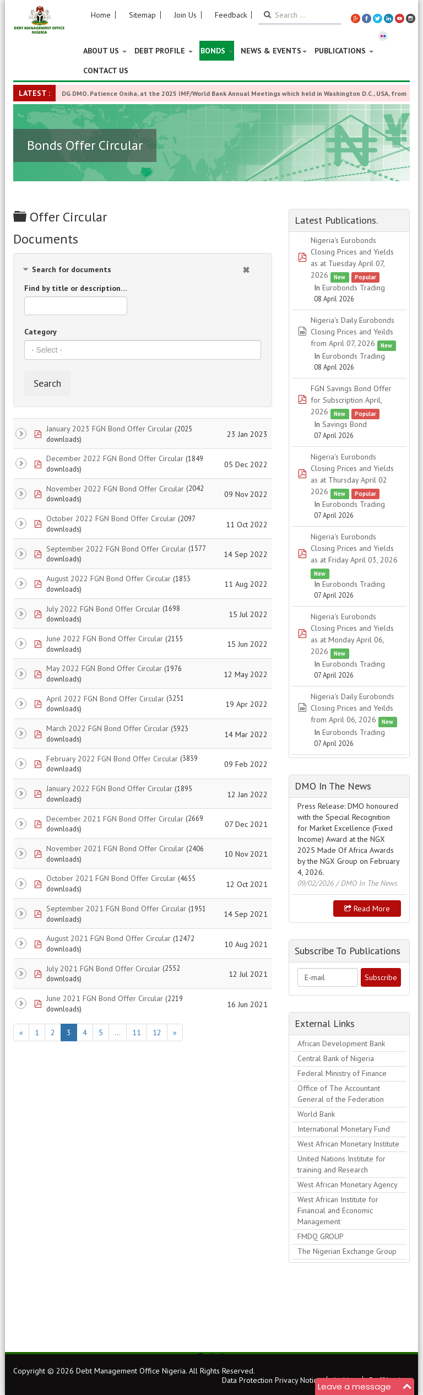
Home (101, 15)
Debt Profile (163, 51)
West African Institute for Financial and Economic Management (337, 1210)
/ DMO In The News (367, 883)
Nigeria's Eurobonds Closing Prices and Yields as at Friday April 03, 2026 (354, 548)
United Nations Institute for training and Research (341, 1164)
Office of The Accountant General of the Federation (340, 1093)
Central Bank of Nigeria (335, 1058)
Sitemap (142, 15)
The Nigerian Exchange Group (347, 1251)
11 (136, 1032)
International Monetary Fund (343, 1129)
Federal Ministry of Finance (342, 1073)
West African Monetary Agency (347, 1184)
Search (47, 383)
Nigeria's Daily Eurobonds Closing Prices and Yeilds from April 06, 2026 (352, 707)
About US (105, 51)
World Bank (316, 1114)
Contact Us (105, 70)
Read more (367, 908)
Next (395, 1320)
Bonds (216, 51)
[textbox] (143, 349)
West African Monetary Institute (348, 1144)
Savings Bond (344, 424)
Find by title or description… (75, 288)
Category (40, 332)
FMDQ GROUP (320, 1236)
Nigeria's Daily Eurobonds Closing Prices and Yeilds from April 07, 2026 (352, 331)
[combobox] (142, 350)
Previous (27, 1320)
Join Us (185, 15)
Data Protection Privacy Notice (271, 1380)
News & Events (274, 51)
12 (157, 1032)
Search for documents (71, 269)
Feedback (231, 15)
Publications (343, 51)
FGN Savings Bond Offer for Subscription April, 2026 (351, 400)
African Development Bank (341, 1043)
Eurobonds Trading (353, 288)
